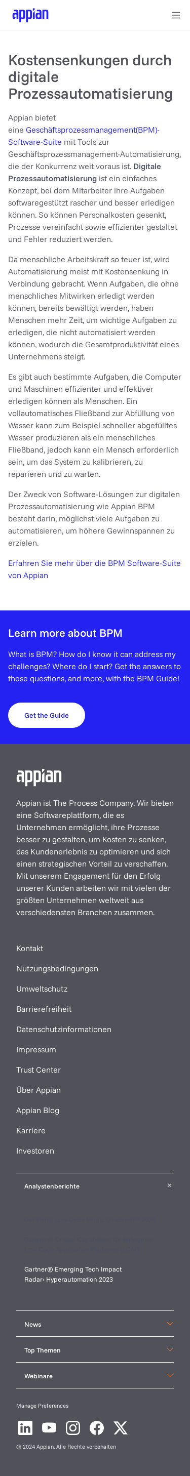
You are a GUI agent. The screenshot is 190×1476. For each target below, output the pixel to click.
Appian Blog (37, 1110)
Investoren (35, 1150)
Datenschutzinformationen (63, 1029)
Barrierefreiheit (43, 1009)
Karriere (31, 1130)
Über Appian (38, 1090)
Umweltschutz (41, 988)
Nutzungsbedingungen (57, 968)
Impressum (36, 1049)
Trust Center (38, 1069)
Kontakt (29, 948)
